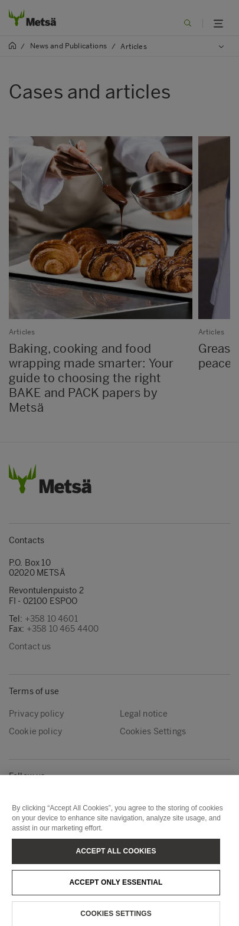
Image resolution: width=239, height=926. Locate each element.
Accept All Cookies (116, 855)
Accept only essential (116, 886)
